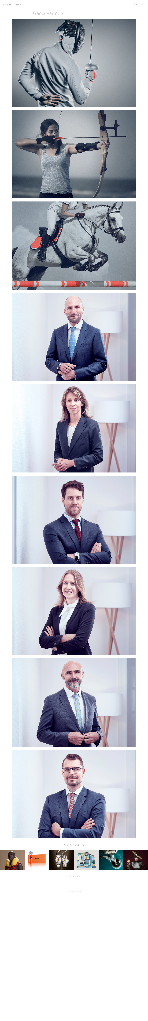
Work (136, 5)
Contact (143, 5)
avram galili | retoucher (13, 4)
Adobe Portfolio (77, 891)
